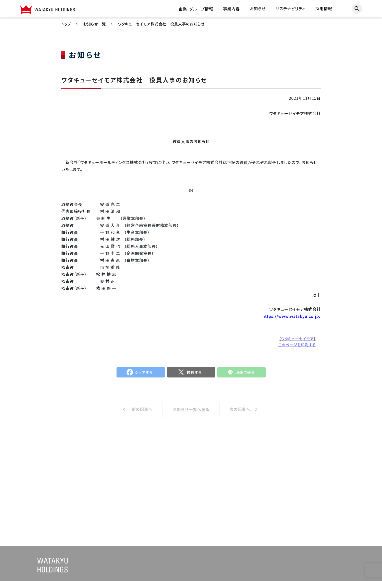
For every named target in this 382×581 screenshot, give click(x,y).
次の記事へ (240, 415)
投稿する (194, 375)
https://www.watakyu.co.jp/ (291, 316)
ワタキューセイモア (297, 341)
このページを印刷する (297, 347)
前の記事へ (142, 415)
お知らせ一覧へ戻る (191, 415)
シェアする (144, 375)
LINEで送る (245, 375)
